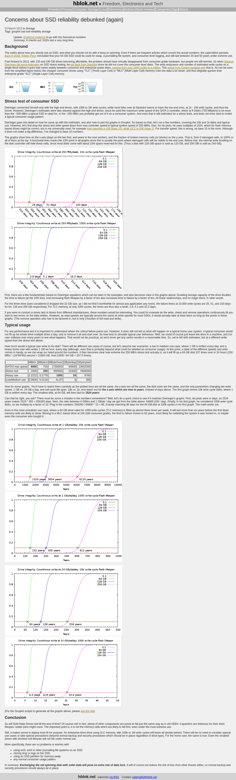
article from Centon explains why (186, 67)
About (183, 9)
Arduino (129, 9)
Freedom (55, 9)
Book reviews (145, 9)
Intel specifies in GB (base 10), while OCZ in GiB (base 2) (120, 128)
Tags (175, 9)
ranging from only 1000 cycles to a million (136, 67)
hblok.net (85, 3)
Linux (103, 9)
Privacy (67, 9)
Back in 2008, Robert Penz (20, 55)
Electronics (115, 9)
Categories (163, 9)
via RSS (114, 777)
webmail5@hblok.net (144, 777)
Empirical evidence (34, 37)
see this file (87, 711)
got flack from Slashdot (84, 64)
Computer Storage (85, 9)
